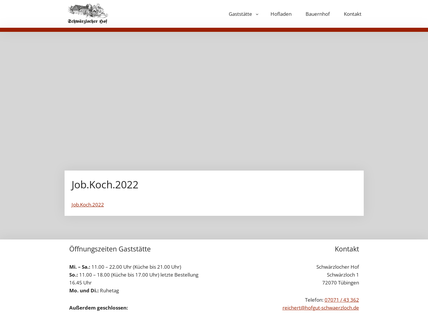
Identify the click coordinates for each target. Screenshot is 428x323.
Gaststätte (240, 14)
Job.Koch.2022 (88, 204)
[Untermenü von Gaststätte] (257, 14)
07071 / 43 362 (342, 299)
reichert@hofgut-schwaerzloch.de (321, 307)
